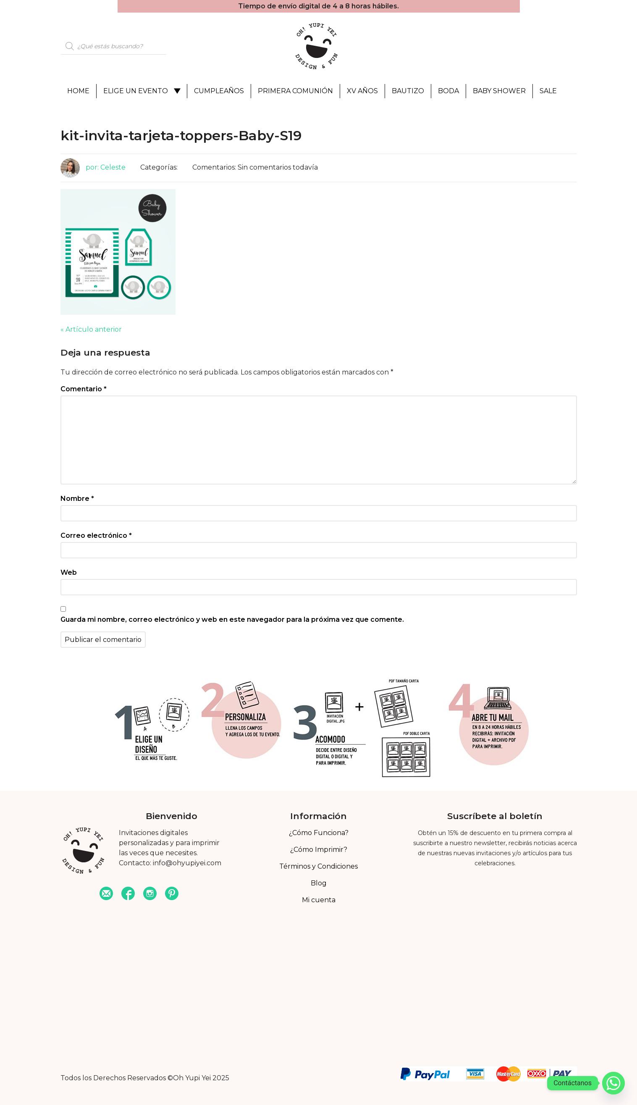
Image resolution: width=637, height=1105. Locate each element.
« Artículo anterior (91, 329)
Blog (319, 883)
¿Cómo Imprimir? (318, 850)
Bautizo (408, 91)
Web (68, 572)
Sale (548, 91)
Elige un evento (135, 91)
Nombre (77, 499)
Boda (448, 91)
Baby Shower (499, 91)
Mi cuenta (319, 900)
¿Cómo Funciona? (319, 833)
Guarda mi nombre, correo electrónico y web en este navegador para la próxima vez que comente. (232, 619)
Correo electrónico (96, 535)
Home (78, 91)
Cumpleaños (219, 91)
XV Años (362, 91)
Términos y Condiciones (318, 866)
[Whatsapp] (613, 1083)
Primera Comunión (295, 91)
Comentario (83, 389)
